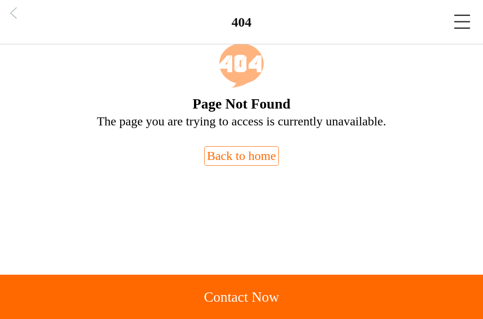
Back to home (241, 156)
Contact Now (241, 297)
